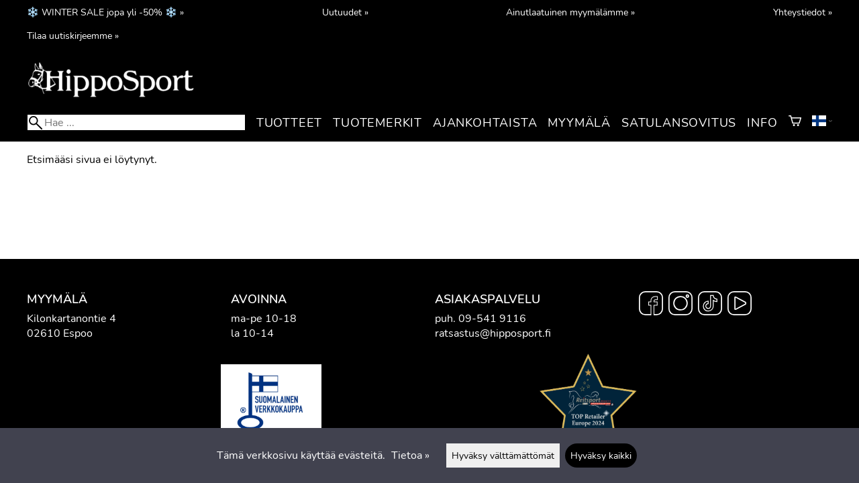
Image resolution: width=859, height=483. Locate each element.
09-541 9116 (492, 318)
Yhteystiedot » (802, 12)
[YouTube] (739, 305)
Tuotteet (289, 123)
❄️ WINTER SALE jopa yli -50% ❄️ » (105, 12)
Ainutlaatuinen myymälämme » (570, 12)
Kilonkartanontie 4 (71, 318)
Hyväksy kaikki (600, 455)
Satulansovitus (678, 123)
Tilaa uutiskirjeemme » (73, 35)
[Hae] (136, 122)
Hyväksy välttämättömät (503, 455)
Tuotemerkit (377, 123)
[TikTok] (710, 305)
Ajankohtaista (485, 123)
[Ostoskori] (795, 122)
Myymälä (579, 123)
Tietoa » (410, 455)
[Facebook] (651, 305)
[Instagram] (680, 305)
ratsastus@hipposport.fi (493, 333)
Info (762, 123)
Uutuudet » (345, 12)
